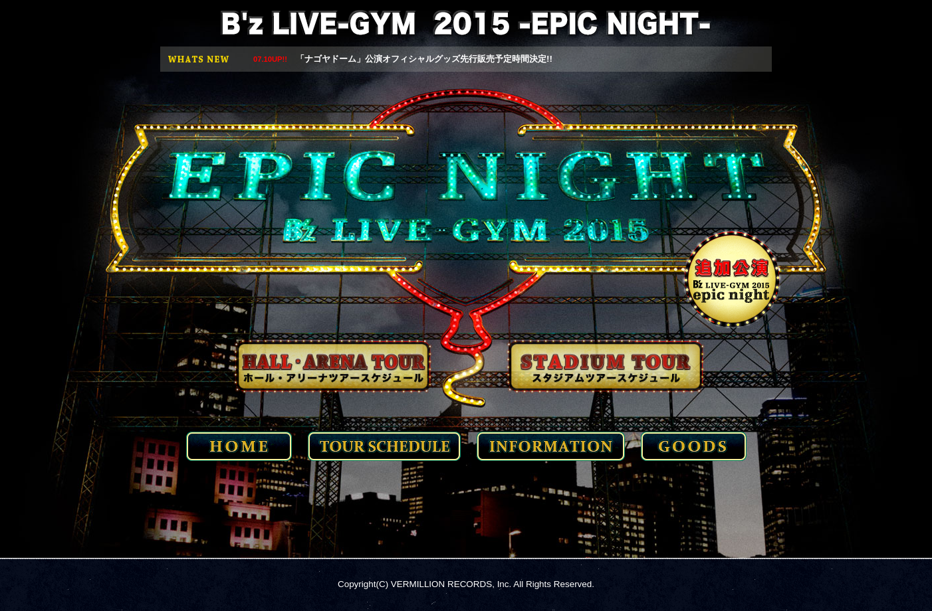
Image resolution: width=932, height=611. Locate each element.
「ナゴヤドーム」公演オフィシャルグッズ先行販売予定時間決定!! (402, 59)
